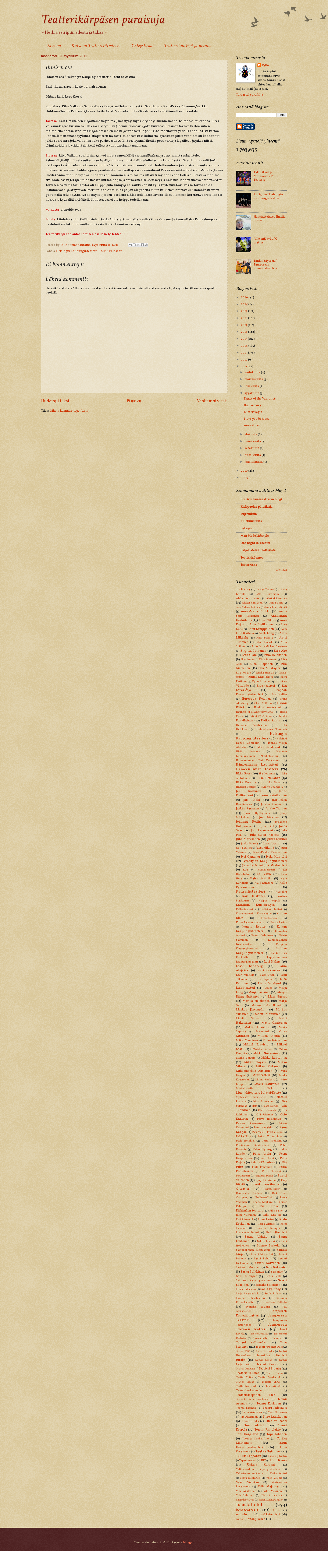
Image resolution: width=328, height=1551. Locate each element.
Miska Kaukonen (267, 1084)
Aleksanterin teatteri (248, 599)
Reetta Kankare (262, 1202)
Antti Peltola (264, 638)
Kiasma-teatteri (244, 913)
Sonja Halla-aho (246, 1289)
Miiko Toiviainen (275, 1040)
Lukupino (247, 528)
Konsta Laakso (278, 922)
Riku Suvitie (272, 1215)
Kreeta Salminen (262, 935)
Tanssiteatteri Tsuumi (267, 1338)
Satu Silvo (277, 1272)
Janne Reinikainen (273, 795)
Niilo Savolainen (263, 1102)
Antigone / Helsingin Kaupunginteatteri (268, 196)
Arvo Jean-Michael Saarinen (269, 646)
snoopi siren (256, 1519)
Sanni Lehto (262, 1259)
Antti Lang (266, 633)
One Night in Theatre (255, 543)
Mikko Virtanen (268, 1066)
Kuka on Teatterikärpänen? (96, 45)
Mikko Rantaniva (274, 1058)
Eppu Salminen (261, 681)
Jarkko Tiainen (276, 808)
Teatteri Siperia (270, 1369)
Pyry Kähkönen (266, 1180)
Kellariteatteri (244, 909)
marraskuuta (254, 379)
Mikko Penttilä (245, 1058)
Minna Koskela (264, 1080)
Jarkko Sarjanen (247, 808)
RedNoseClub (263, 1198)
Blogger (188, 1542)
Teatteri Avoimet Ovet (269, 1347)
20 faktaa (243, 589)
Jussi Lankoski (244, 848)
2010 (244, 471)
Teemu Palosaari (111, 251)
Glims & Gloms (263, 703)
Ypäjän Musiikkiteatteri (271, 1500)
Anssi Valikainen (261, 624)
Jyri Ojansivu (250, 857)
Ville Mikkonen (246, 1491)
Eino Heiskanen (275, 655)
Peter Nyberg (262, 1149)
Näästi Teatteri (270, 1106)
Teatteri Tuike (244, 1377)
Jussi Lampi (272, 843)
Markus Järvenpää (250, 1009)
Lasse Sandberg (249, 966)
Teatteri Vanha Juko (270, 1377)
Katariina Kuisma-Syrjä (255, 905)
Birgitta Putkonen (253, 651)
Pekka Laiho (275, 1132)
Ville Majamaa (269, 1486)
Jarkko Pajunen (271, 804)
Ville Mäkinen (273, 1491)
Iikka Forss (244, 773)
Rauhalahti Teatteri (249, 1193)
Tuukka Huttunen (268, 1451)
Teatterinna (248, 565)
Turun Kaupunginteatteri (261, 1445)
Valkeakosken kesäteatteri (250, 1473)
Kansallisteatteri (250, 891)
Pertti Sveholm (271, 1141)
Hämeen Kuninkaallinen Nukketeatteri (261, 754)
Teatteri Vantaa (245, 1382)
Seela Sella (274, 1276)
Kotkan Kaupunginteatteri (261, 929)
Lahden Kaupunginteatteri (261, 950)
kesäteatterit (247, 1510)
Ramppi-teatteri (272, 1189)
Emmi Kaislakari (260, 677)
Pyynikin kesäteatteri (266, 1184)
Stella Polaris (273, 1294)
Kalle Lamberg (263, 883)
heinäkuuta (253, 441)
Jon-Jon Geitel (265, 826)
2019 (244, 311)
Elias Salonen (267, 660)
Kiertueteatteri (264, 913)
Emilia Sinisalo (265, 673)
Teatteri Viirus (271, 1382)
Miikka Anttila (269, 1036)
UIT (263, 1461)
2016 (244, 332)
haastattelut (249, 1505)
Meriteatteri (262, 1031)
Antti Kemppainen (260, 629)
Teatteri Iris (263, 1355)
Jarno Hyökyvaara (257, 813)
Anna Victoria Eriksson (248, 607)
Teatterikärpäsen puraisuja (103, 19)
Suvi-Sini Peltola (274, 1302)
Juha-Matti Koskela (264, 835)
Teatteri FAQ (243, 1351)
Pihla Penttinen (262, 1167)
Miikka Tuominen (247, 1040)
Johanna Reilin (248, 822)
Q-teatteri (243, 1189)
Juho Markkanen (248, 839)
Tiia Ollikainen (249, 1417)
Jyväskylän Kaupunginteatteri (265, 861)
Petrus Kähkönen (263, 1162)
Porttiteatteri (243, 1176)
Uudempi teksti (56, 401)
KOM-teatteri (277, 865)
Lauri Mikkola (245, 975)
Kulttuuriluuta (251, 521)
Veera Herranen (250, 1478)
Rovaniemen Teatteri (247, 1232)
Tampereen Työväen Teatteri (261, 1327)
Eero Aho (280, 651)
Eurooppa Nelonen (256, 699)
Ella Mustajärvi (270, 668)
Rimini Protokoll (244, 1219)
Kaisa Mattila (261, 878)
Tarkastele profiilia (249, 95)
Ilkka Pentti (273, 783)
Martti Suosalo (249, 1018)
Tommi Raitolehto (267, 1430)
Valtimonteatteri (278, 1473)
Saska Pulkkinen (252, 1272)
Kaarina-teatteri (266, 870)
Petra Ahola (262, 1154)
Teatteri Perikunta (245, 1369)
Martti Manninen (268, 1014)
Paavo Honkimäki (269, 1119)
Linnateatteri (245, 988)
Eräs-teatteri (266, 686)
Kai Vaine (264, 874)
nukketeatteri (270, 1514)
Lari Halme (272, 962)
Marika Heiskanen (256, 1001)
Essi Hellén (279, 695)
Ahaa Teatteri (266, 590)
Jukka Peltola (249, 844)
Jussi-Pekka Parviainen (270, 852)
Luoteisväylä (253, 412)
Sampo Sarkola (268, 1246)
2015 (244, 339)
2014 (244, 346)
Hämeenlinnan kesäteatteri (257, 765)
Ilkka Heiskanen (268, 778)
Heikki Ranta (270, 720)
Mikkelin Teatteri (262, 1049)
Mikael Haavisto (255, 1044)
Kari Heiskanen (254, 896)
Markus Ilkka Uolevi (266, 1005)
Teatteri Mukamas (269, 1364)
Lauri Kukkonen (268, 970)
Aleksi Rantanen (252, 603)
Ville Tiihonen (245, 1495)
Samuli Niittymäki (262, 1254)
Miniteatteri (261, 1075)
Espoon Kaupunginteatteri (261, 692)
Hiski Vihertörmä (248, 751)
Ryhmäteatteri (276, 1232)
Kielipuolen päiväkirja (256, 507)
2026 (245, 297)
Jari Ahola (251, 800)
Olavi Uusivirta (267, 1110)
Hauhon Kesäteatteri (267, 708)
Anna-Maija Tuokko (255, 611)
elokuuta (251, 434)
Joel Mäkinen (269, 817)
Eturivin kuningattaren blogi (261, 499)
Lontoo (268, 988)
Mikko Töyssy (255, 1062)
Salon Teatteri (266, 1241)
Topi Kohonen (277, 1434)
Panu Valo (257, 1132)
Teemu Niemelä (246, 1408)
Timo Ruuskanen (275, 1417)
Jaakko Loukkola (272, 787)
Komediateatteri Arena (250, 923)
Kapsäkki (281, 892)
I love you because (256, 419)
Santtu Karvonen (267, 1263)
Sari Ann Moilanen (248, 1267)
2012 (244, 360)
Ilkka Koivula (246, 782)
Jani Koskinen (248, 791)
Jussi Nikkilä (265, 848)
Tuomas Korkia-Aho (255, 1439)
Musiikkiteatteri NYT (254, 1088)
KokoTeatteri (269, 918)
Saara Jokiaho (256, 1237)
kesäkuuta (252, 448)
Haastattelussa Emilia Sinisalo (270, 219)
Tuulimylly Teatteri (277, 1456)
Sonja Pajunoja (270, 1289)
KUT (245, 870)
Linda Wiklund (269, 983)
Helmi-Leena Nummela (271, 729)
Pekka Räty (243, 1137)
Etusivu (54, 45)
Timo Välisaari (276, 1421)
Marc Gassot (277, 997)
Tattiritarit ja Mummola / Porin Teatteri (266, 176)
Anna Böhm (275, 603)
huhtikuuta (253, 455)
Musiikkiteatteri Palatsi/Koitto (258, 1093)
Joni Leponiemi (262, 830)
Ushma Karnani (261, 1465)
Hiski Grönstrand (267, 747)
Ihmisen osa (252, 405)
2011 (244, 366)
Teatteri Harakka (264, 1351)
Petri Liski (267, 1158)
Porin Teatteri (271, 1171)
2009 (245, 477)
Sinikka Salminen (268, 1285)
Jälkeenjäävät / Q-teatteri (266, 241)
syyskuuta (252, 393)
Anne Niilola (266, 620)
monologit (243, 1514)
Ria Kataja (269, 1206)
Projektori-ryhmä (263, 1176)
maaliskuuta (254, 462)
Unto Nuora (278, 1460)
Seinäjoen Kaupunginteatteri (254, 1281)
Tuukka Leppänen (248, 1456)
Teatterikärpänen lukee (255, 1395)
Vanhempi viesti (212, 401)
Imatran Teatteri (246, 787)
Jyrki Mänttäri (276, 857)
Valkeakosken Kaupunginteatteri (258, 1469)
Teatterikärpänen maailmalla (252, 1399)
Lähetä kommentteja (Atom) (69, 411)
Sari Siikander (276, 1267)
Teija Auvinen (252, 1412)
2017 (244, 325)
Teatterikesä (273, 1386)
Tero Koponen (277, 1412)
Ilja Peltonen (267, 774)
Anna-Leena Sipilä (275, 607)
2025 (244, 304)
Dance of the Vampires (260, 399)
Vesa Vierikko (247, 1482)
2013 (244, 353)
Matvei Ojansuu (257, 1027)
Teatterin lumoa (251, 558)
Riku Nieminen (246, 1215)
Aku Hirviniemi (268, 594)
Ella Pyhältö (243, 673)
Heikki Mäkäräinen (260, 716)
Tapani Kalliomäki (251, 1342)
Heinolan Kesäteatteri (251, 725)
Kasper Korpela (269, 901)
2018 (244, 318)
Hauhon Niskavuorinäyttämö (254, 712)
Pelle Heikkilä (245, 1141)
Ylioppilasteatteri (245, 1500)
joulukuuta (253, 372)
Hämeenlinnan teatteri (257, 769)
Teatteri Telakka (274, 1373)
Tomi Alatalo (255, 1425)
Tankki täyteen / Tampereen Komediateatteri (265, 264)
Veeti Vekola (274, 1478)
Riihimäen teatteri (249, 1211)
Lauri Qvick (267, 975)
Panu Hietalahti (263, 1128)
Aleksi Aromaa (276, 598)
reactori (240, 1519)
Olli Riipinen (264, 1115)
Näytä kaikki (280, 570)
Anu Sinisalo (265, 642)
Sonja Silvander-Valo (247, 1293)
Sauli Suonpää (246, 1276)
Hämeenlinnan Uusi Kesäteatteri (258, 761)
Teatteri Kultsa (263, 1360)
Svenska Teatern (258, 1307)
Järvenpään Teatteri (252, 865)
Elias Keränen (248, 659)
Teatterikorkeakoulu (249, 1391)
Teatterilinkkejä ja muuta (187, 45)
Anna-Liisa (252, 425)
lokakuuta (252, 386)
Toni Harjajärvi (247, 1434)
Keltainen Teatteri (272, 909)
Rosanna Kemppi (268, 1228)
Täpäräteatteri (247, 1461)
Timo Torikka (250, 1421)
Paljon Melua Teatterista (258, 550)
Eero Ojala (249, 655)
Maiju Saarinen (259, 992)
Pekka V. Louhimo (270, 1137)
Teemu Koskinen (269, 1403)
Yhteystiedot (142, 45)
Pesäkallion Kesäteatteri (252, 1145)
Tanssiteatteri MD (258, 1334)
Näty (254, 1106)
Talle (265, 65)
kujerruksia (248, 514)
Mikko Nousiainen (266, 1053)
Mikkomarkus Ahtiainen (254, 1071)
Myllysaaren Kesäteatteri (251, 1097)
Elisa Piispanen (261, 664)
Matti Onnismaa (274, 1023)
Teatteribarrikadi (246, 1386)
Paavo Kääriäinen (250, 1123)
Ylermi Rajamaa (271, 1495)
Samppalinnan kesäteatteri (253, 1250)
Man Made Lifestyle (254, 536)
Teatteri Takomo (248, 1373)
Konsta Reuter (254, 927)
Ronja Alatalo (266, 1224)
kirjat (276, 1510)
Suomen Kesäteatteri (250, 1298)
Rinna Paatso (266, 1219)
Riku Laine (276, 1211)
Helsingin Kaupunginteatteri (77, 251)
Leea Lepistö (264, 979)
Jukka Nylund (277, 839)
